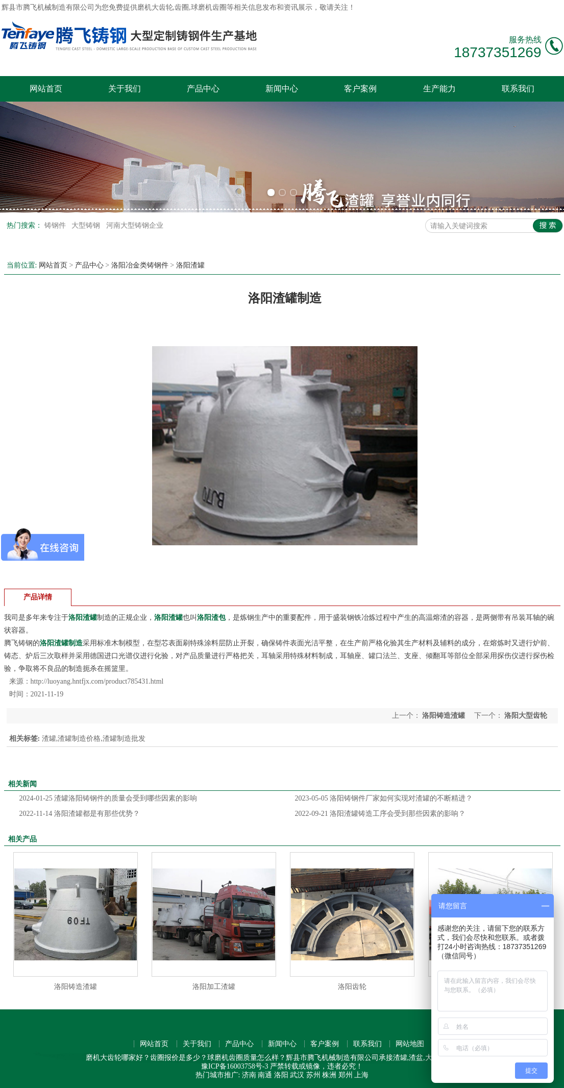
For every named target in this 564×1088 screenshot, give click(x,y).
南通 (265, 1075)
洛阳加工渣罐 (213, 986)
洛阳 (281, 1075)
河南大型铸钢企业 (134, 225)
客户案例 (360, 88)
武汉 (297, 1075)
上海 (361, 1075)
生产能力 (439, 88)
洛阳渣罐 (190, 265)
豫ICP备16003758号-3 (234, 1066)
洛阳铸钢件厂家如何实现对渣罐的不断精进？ (384, 798)
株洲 (329, 1075)
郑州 (345, 1075)
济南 (249, 1075)
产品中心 (203, 88)
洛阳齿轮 (352, 986)
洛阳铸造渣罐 (444, 715)
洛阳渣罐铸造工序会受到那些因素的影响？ (380, 813)
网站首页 (46, 88)
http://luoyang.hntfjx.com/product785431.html (97, 681)
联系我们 (518, 88)
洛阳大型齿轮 (525, 715)
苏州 (313, 1075)
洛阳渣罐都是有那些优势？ (79, 813)
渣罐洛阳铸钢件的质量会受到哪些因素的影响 (108, 798)
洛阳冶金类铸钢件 (139, 265)
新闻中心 (281, 88)
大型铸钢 (86, 225)
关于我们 (124, 88)
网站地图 (410, 1044)
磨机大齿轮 (155, 7)
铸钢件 (56, 225)
